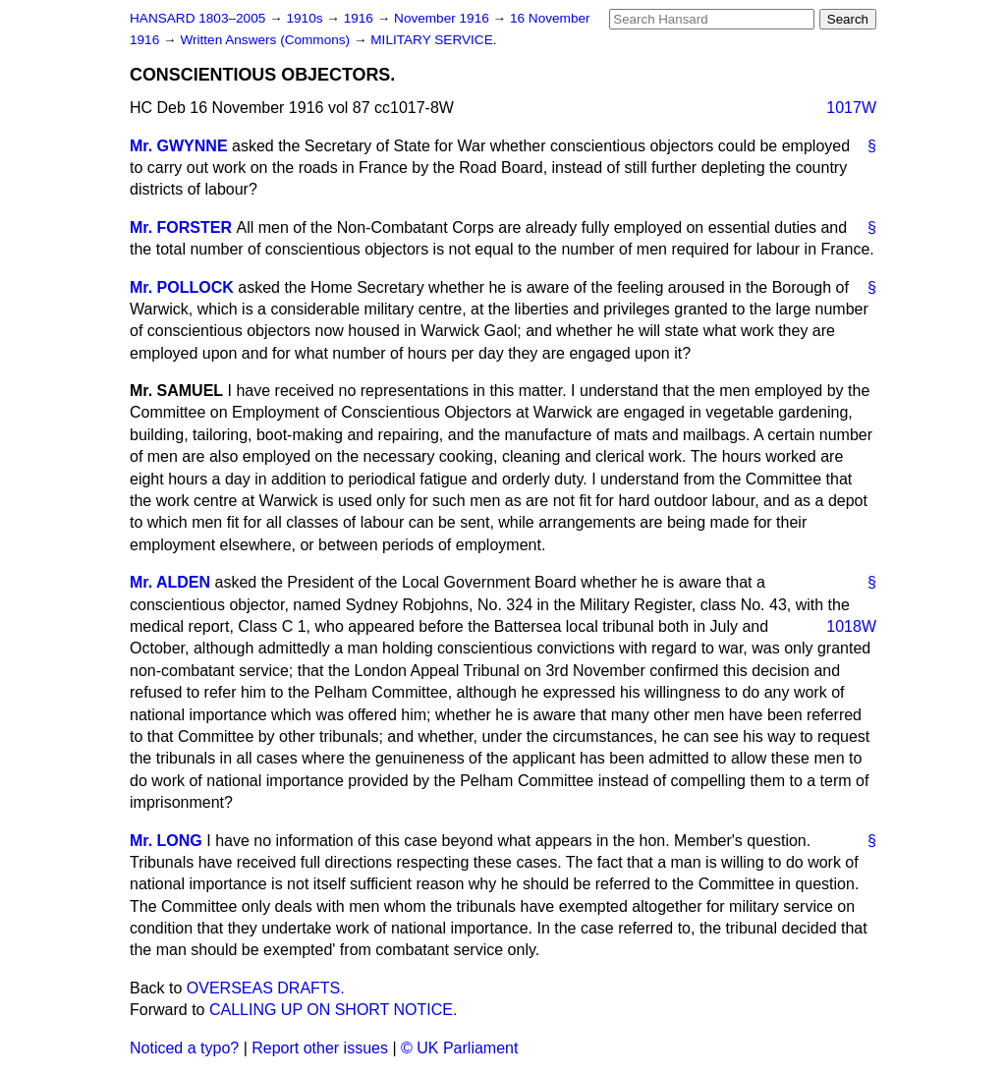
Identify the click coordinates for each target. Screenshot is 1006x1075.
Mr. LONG (166, 840)
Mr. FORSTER (181, 227)
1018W (851, 626)
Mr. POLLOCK (182, 287)
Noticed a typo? (184, 1048)
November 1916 (443, 18)
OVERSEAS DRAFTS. (266, 988)
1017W (851, 107)
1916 (360, 18)
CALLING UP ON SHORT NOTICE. (333, 1009)
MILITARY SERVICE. (433, 39)
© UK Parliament (459, 1048)
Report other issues (320, 1048)
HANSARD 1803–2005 (197, 18)
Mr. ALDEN (170, 582)
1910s (306, 18)
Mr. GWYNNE (179, 146)
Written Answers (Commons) (267, 39)
